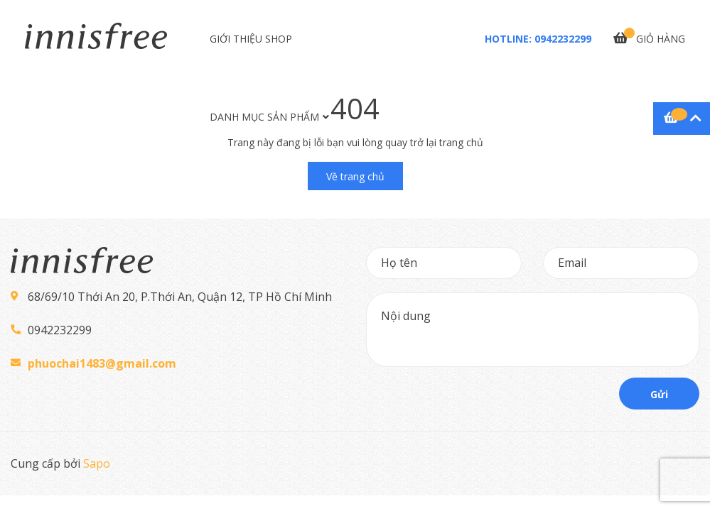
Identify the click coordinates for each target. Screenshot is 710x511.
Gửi (659, 394)
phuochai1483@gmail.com (102, 363)
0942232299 (562, 38)
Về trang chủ (355, 176)
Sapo (96, 463)
